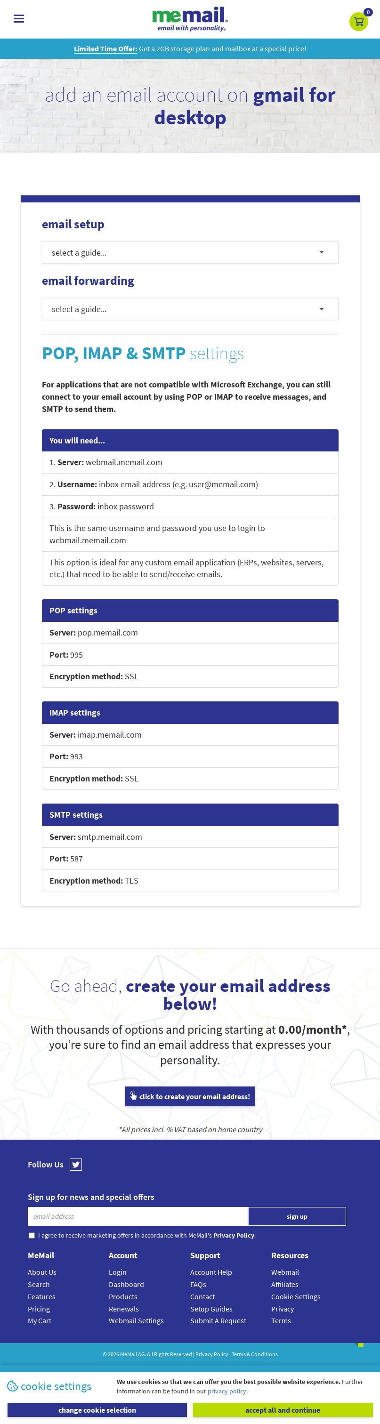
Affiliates (285, 1284)
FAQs (198, 1284)
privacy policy (227, 1391)
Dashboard (126, 1284)
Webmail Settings (136, 1320)
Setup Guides (211, 1308)
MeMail (128, 1354)
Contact (202, 1296)
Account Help (211, 1272)
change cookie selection (97, 1410)
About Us (42, 1272)
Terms (281, 1320)
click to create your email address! (190, 1096)
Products (123, 1296)
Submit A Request (218, 1320)
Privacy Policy (211, 1354)
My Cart (39, 1320)
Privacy (282, 1308)
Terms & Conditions (255, 1354)
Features (42, 1296)
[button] (358, 21)
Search (39, 1284)
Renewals (124, 1308)
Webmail (285, 1272)
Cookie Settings (296, 1296)
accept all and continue (282, 1410)
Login (118, 1272)
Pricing (39, 1308)
